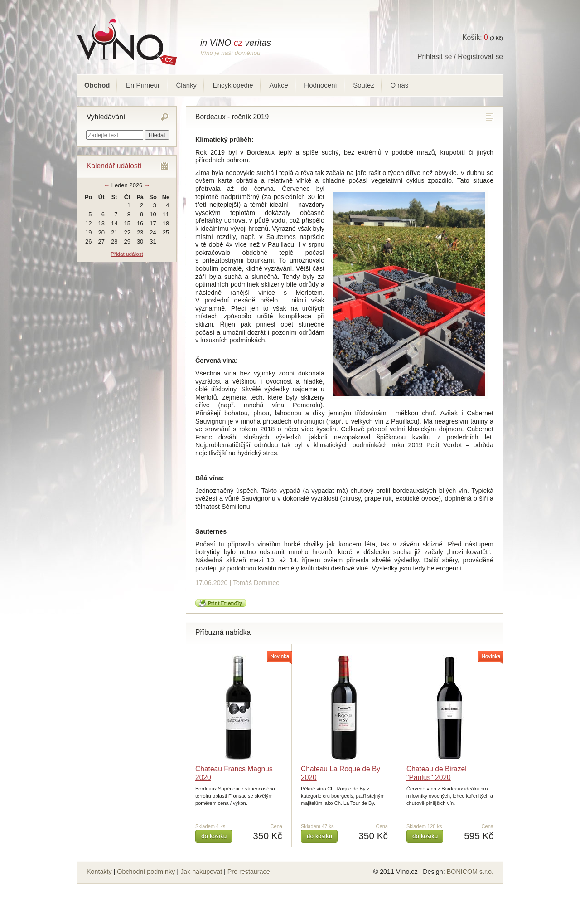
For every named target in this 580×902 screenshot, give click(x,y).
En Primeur (143, 85)
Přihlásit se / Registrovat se (460, 56)
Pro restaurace (248, 871)
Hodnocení (320, 85)
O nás (399, 85)
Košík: (475, 37)
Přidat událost (127, 254)
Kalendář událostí (114, 166)
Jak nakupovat (201, 871)
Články (186, 85)
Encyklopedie (233, 85)
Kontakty (99, 871)
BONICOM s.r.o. (470, 871)
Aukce (278, 85)
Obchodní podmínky (146, 871)
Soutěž (363, 85)
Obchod (97, 85)
